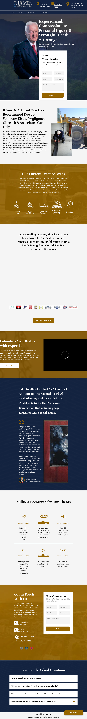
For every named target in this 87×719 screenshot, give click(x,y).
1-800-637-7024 (22, 631)
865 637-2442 (45, 6)
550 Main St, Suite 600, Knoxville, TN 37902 (77, 5)
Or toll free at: (58, 3)
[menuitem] (12, 12)
